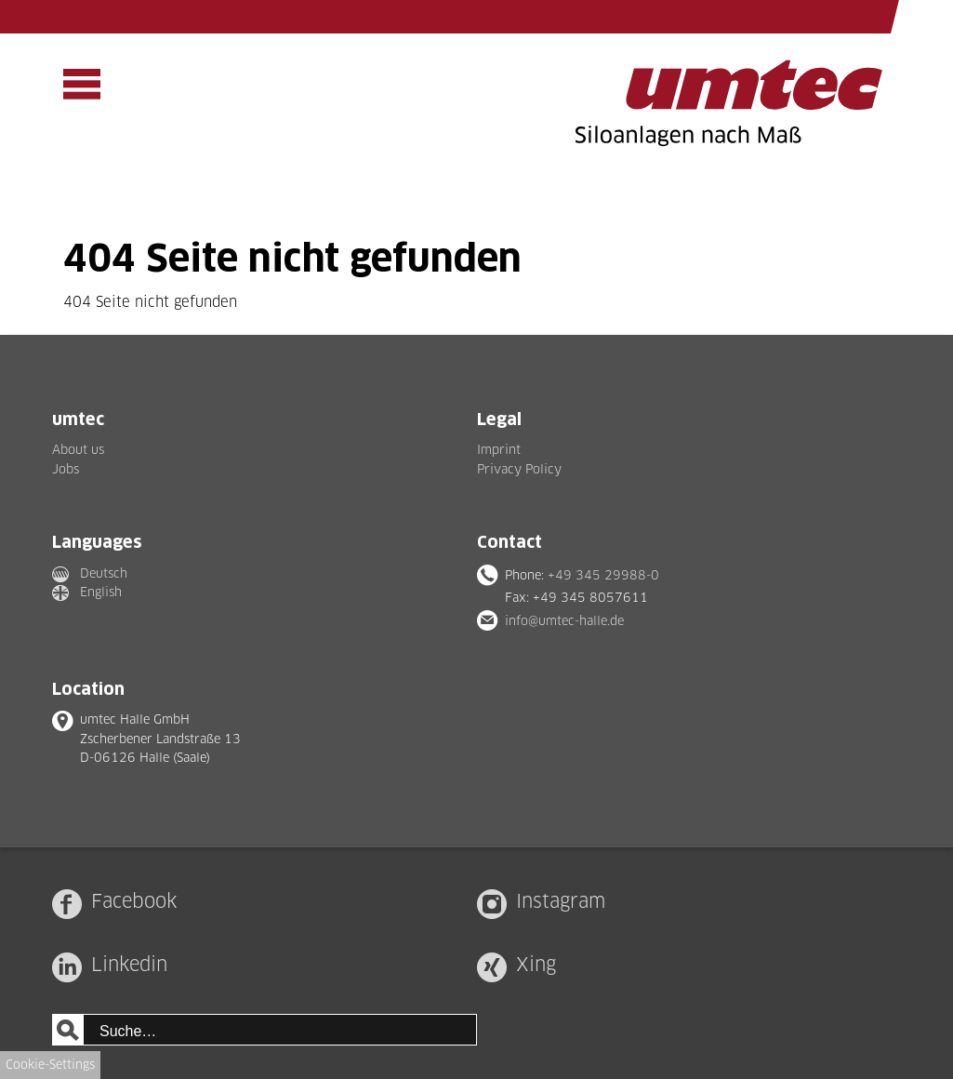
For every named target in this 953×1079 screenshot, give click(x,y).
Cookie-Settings (50, 1065)
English (101, 591)
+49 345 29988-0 (603, 574)
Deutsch (103, 573)
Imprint (499, 449)
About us (78, 449)
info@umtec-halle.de (564, 620)
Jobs (65, 468)
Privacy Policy (519, 468)
